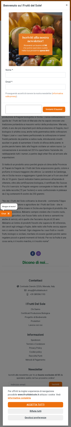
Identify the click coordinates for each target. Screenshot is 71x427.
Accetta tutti (35, 404)
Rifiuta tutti (35, 411)
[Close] (67, 5)
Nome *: (9, 70)
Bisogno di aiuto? (9, 206)
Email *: (9, 81)
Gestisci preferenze (35, 417)
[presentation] (24, 109)
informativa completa (19, 398)
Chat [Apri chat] (5, 213)
